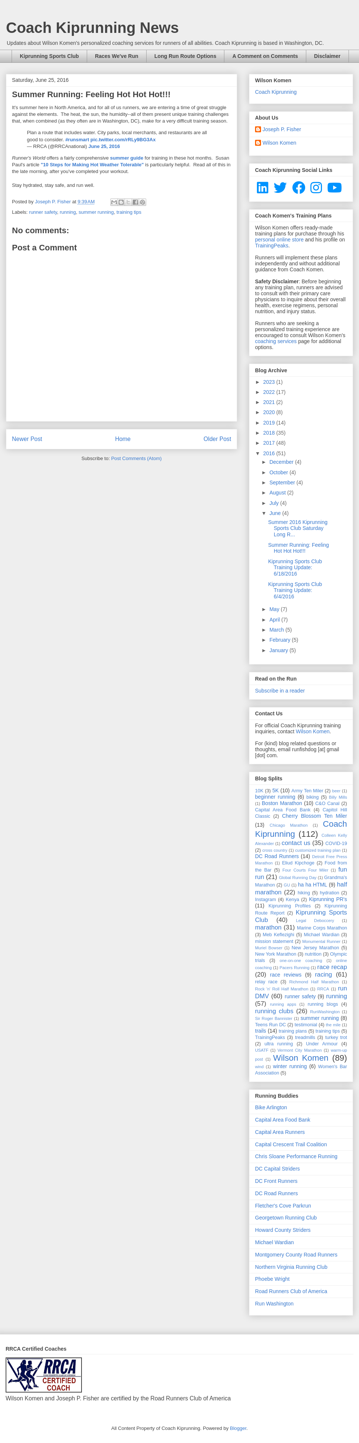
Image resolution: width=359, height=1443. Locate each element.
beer (336, 791)
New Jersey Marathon (315, 947)
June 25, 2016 (104, 146)
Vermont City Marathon (299, 1050)
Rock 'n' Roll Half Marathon (282, 989)
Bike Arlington (271, 1107)
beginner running (275, 797)
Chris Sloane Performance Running (296, 1156)
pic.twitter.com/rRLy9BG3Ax (123, 139)
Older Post (217, 439)
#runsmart (77, 139)
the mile (333, 1025)
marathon (268, 927)
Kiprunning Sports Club (49, 56)
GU (287, 885)
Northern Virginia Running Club (291, 1267)
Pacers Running (295, 967)
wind (259, 1066)
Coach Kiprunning (276, 92)
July (274, 503)
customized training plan (318, 850)
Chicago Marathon (289, 825)
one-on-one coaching (301, 960)
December (282, 462)
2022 (269, 392)
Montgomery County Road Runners (296, 1255)
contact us (296, 843)
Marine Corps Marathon (322, 928)
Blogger (238, 1428)
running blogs (323, 1004)
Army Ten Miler (307, 790)
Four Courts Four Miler (305, 870)
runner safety (43, 212)
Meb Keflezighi (278, 934)
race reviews (285, 975)
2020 (269, 412)
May (274, 609)
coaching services (276, 341)
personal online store (279, 240)
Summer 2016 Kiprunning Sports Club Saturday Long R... (298, 528)
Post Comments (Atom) (136, 458)
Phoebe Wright (272, 1279)
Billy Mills (338, 797)
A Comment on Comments (265, 56)
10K (259, 790)
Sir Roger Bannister (273, 1018)
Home (123, 439)
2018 (269, 433)
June (275, 513)
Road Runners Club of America (291, 1291)
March (277, 630)
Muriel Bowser (268, 948)
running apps (283, 1004)
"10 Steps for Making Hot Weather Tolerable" (92, 164)
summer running (96, 212)
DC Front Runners (276, 1181)
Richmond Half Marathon (314, 982)
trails (260, 1031)
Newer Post (27, 439)
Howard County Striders (283, 1230)
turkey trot (336, 1037)
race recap (332, 967)
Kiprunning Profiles (290, 906)
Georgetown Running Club (286, 1218)
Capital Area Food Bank (282, 810)
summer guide (126, 158)
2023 (269, 382)
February (280, 640)
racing (323, 974)
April (275, 620)
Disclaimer (327, 56)
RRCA (323, 989)
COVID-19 (336, 843)
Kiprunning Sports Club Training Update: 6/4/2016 (295, 590)
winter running (290, 1066)
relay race (266, 981)
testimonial (306, 1024)
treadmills (305, 1037)
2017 (269, 443)
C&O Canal (327, 803)
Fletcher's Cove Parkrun (283, 1206)
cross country (274, 850)
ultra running (278, 1043)
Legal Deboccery (315, 920)
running (68, 212)
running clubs (274, 1011)
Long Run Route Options (185, 56)
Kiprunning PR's (328, 899)
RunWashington (325, 1011)
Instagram (265, 899)
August (278, 493)
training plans (293, 1031)
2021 (269, 402)
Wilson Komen (279, 143)
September (282, 482)
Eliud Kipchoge (298, 863)
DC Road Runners (277, 856)
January (279, 650)
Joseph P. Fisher (282, 129)
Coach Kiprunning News (92, 27)
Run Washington (274, 1304)
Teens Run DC (270, 1024)
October (279, 472)
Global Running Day (298, 877)
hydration (329, 892)
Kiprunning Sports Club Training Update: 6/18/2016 (295, 567)
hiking (304, 892)
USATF (262, 1050)
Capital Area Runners (280, 1132)
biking (312, 797)
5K (275, 790)
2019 (269, 423)
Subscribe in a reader (280, 691)
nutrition (313, 954)
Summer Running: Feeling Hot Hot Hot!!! (298, 548)
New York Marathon (275, 954)
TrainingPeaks (271, 246)
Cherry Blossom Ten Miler (314, 816)
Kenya (292, 899)
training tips (128, 212)
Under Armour (322, 1043)
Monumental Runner (321, 941)
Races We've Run (116, 56)
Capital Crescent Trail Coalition (291, 1144)
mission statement (274, 941)
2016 (269, 453)
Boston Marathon (282, 803)
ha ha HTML (312, 885)
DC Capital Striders (277, 1169)
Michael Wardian (321, 934)
